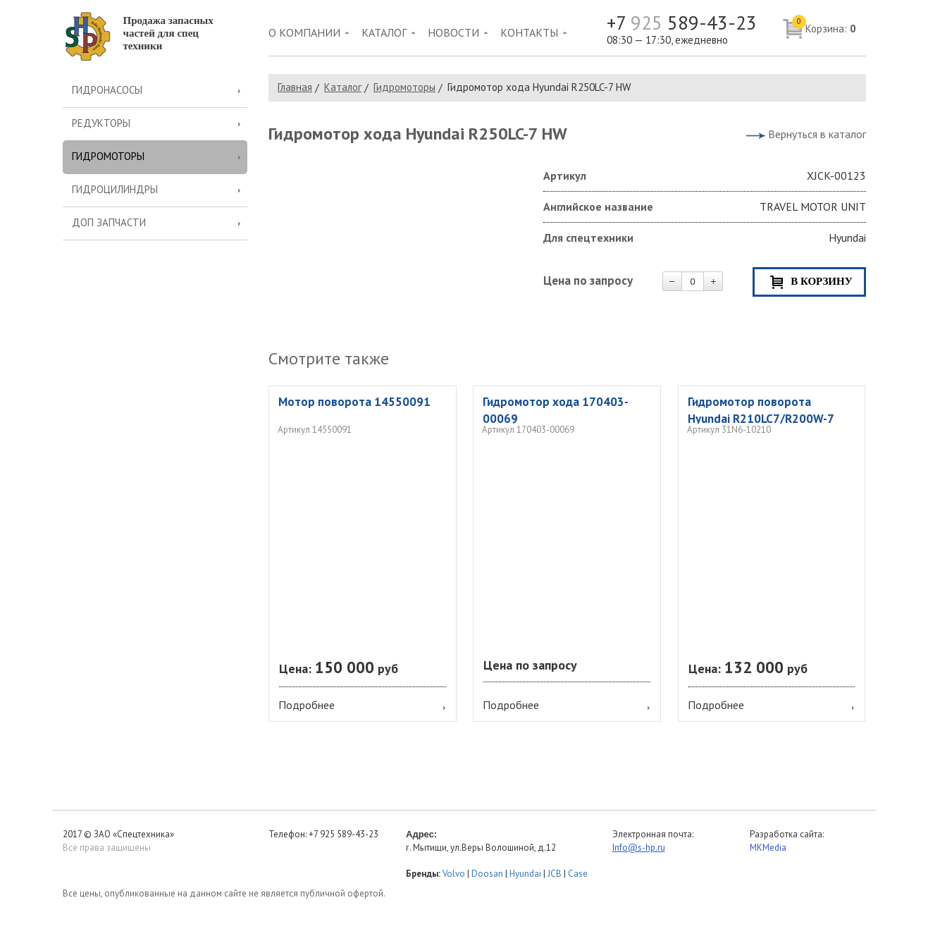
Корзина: (824, 25)
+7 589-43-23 (682, 23)
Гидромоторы (108, 156)
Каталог (384, 32)
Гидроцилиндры (115, 189)
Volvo (454, 874)
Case (578, 874)
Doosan (487, 874)
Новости (453, 32)
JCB (554, 874)
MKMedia (768, 848)
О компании (304, 32)
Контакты (529, 32)
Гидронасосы (107, 90)
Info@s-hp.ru (638, 848)
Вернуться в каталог (817, 134)
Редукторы (101, 123)
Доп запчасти (109, 222)
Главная (295, 87)
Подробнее (306, 705)
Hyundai (525, 874)
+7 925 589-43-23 (343, 834)
